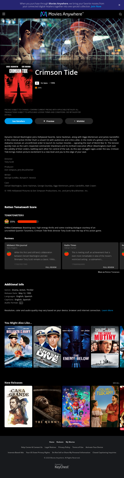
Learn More (107, 310)
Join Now (96, 6)
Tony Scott (9, 161)
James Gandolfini (76, 185)
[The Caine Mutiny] (105, 347)
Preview (48, 121)
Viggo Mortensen (60, 185)
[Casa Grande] (18, 406)
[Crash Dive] (47, 347)
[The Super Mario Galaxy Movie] (76, 406)
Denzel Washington (13, 185)
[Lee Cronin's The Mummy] (47, 406)
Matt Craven (90, 185)
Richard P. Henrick (28, 177)
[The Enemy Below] (76, 347)
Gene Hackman (29, 185)
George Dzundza (44, 185)
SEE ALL (116, 383)
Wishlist (79, 121)
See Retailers (18, 121)
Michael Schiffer (12, 177)
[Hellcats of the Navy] (18, 347)
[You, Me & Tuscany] (105, 406)
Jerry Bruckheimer (25, 169)
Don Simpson (10, 169)
